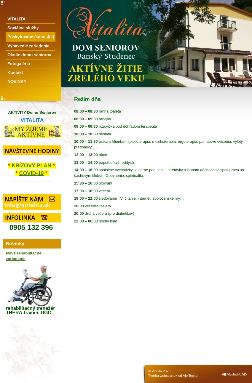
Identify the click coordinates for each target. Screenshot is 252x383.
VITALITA (16, 19)
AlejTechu (190, 375)
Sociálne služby (23, 27)
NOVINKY (16, 81)
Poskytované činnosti (28, 36)
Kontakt (15, 72)
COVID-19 (31, 173)
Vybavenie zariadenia (28, 46)
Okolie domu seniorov (29, 54)
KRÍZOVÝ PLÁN (31, 166)
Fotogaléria (18, 63)
